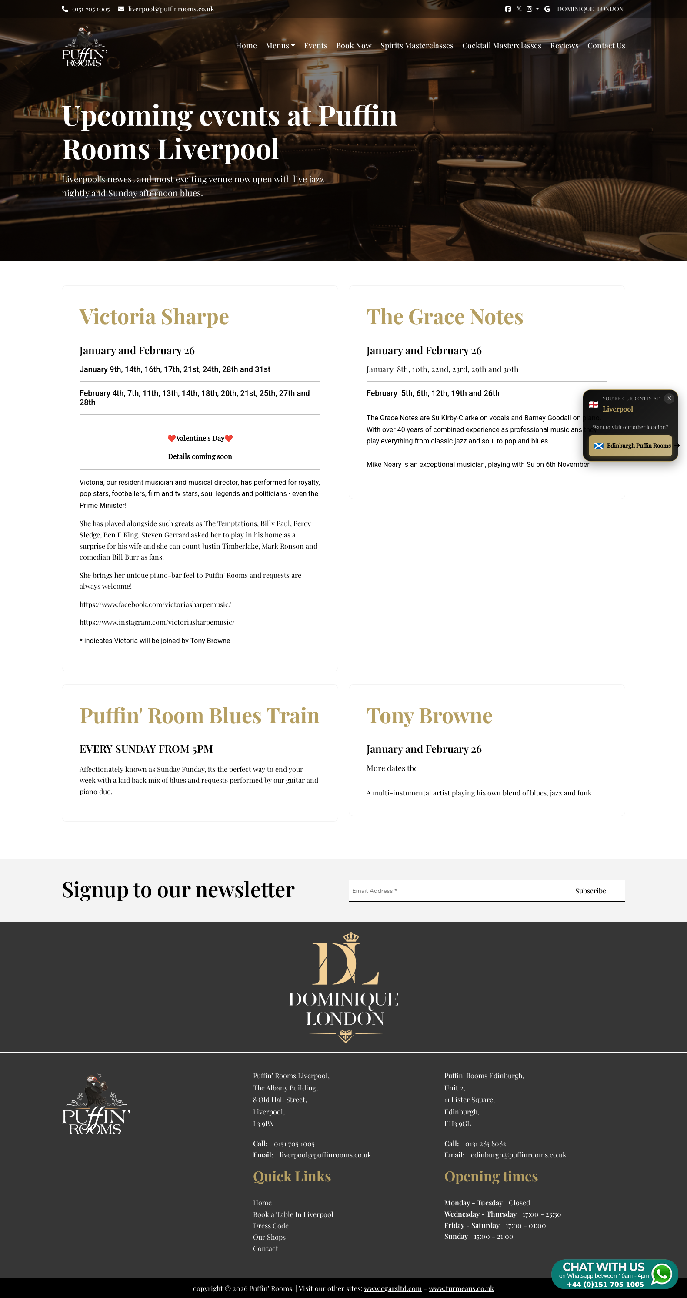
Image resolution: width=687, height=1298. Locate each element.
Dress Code (271, 1225)
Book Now (354, 45)
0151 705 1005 (86, 8)
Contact (265, 1248)
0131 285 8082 (485, 1143)
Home (246, 45)
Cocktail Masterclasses (501, 45)
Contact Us (606, 45)
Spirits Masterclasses (417, 45)
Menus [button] (277, 45)
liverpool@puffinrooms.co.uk (166, 8)
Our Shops (269, 1236)
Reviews (564, 45)
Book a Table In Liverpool (293, 1214)
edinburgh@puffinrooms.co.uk (519, 1154)
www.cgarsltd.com (393, 1288)
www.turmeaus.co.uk (461, 1288)
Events (315, 45)
